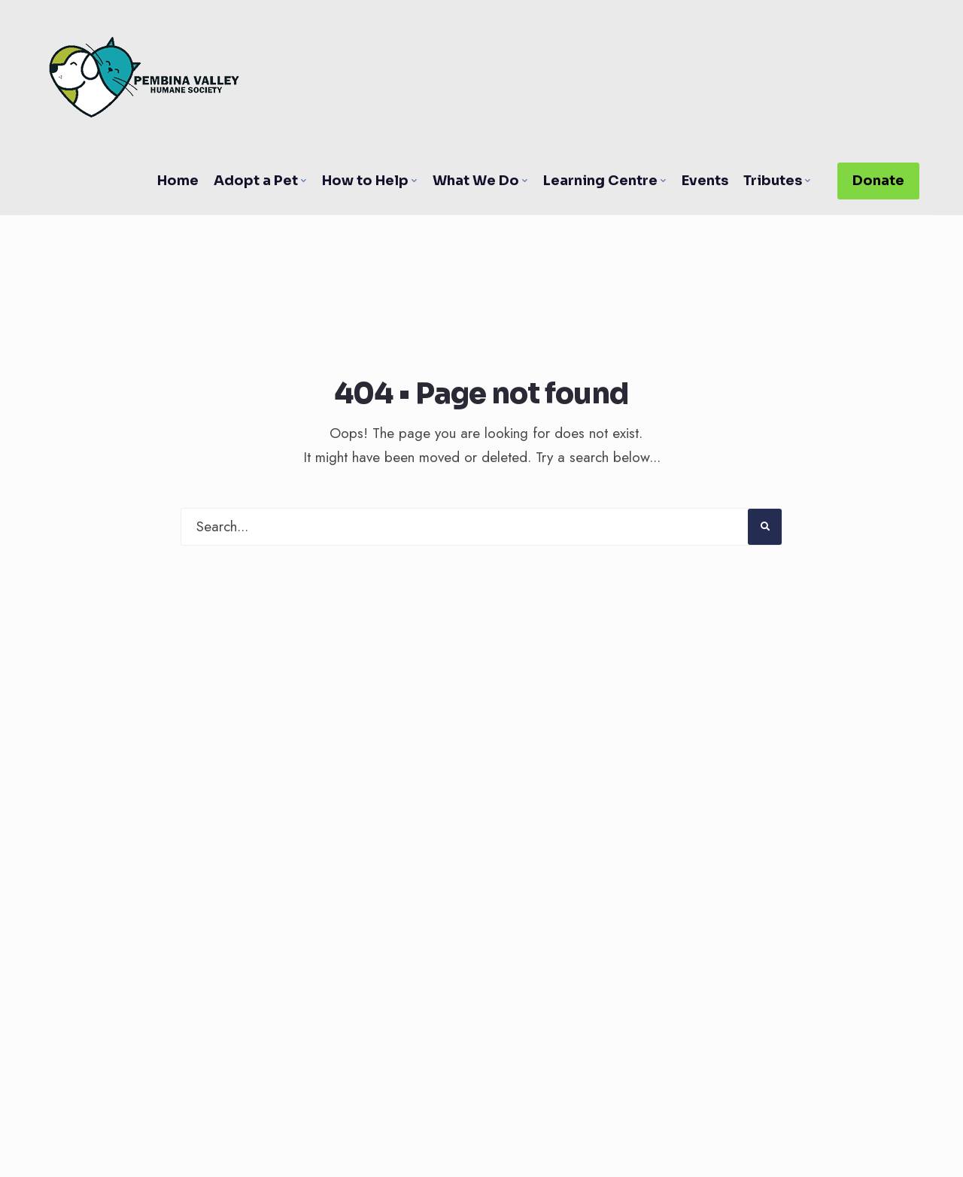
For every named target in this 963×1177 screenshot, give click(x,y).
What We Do (476, 180)
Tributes (772, 180)
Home (178, 180)
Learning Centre (600, 180)
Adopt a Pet (256, 180)
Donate (878, 180)
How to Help (365, 180)
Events (705, 180)
